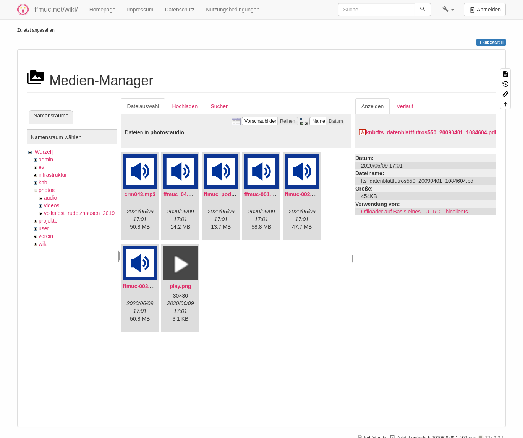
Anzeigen (372, 106)
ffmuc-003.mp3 (141, 286)
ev (41, 167)
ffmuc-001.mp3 (263, 194)
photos (47, 190)
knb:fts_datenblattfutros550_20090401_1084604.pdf (431, 132)
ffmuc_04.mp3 (181, 194)
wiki (43, 244)
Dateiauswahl (143, 106)
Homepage (102, 10)
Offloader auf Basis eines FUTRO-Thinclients (414, 211)
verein (46, 236)
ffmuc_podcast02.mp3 (232, 194)
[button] (448, 9)
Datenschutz (179, 10)
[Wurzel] (43, 152)
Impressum (140, 10)
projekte (48, 221)
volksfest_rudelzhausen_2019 (79, 213)
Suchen (219, 106)
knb (43, 182)
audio (50, 198)
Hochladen (185, 106)
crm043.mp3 (140, 194)
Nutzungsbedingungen (232, 10)
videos (51, 205)
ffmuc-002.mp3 (303, 194)
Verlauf (405, 106)
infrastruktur (53, 175)
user (44, 228)
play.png (180, 286)
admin (46, 159)
